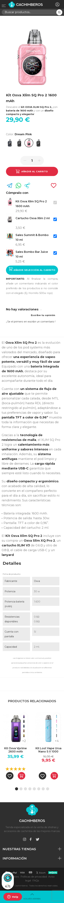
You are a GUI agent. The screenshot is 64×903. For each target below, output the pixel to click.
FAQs (35, 880)
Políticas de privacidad (33, 876)
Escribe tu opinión (43, 315)
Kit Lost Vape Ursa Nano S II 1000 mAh (48, 750)
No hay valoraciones (24, 309)
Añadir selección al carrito (32, 269)
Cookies (14, 876)
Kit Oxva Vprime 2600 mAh (15, 750)
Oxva (37, 581)
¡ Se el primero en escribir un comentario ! (30, 321)
